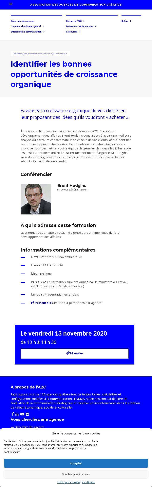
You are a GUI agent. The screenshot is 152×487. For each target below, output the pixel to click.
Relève (127, 21)
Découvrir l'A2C (75, 21)
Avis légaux (88, 482)
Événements (18, 54)
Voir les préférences (76, 474)
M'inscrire (74, 353)
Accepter (76, 463)
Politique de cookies (68, 482)
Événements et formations (81, 26)
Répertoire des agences (22, 20)
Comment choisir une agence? (28, 26)
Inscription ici (43, 303)
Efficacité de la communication (28, 31)
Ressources (73, 31)
